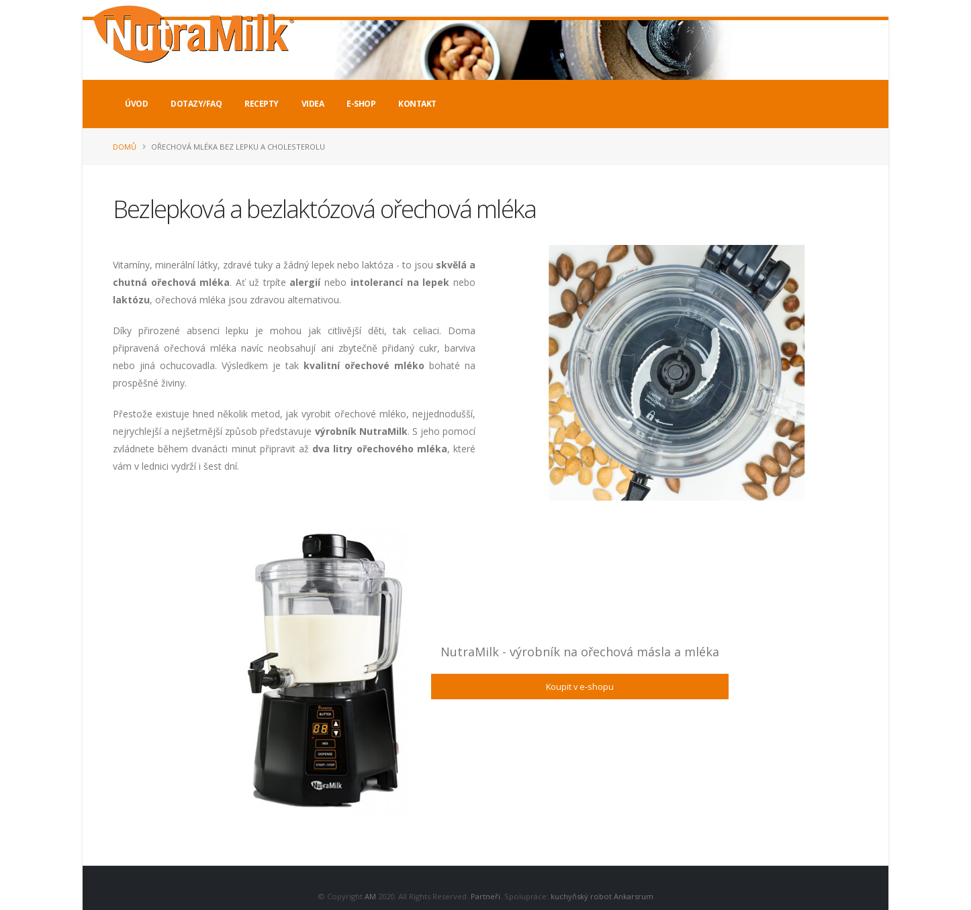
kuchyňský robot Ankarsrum (602, 896)
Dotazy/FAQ (196, 103)
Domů (124, 147)
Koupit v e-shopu (580, 686)
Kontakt (417, 103)
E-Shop (360, 103)
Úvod (136, 103)
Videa (313, 103)
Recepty (261, 103)
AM (370, 896)
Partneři (485, 896)
